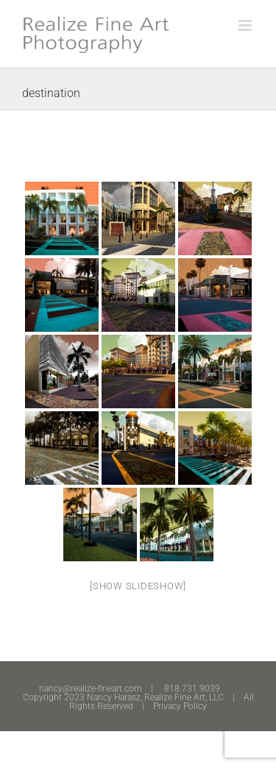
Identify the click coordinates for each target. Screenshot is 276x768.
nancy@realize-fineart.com (90, 688)
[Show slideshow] (138, 585)
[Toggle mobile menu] (246, 25)
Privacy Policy (180, 706)
